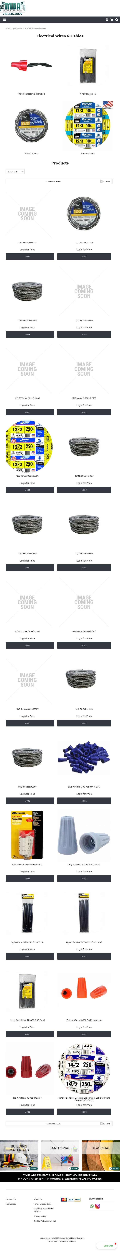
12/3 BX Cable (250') (27, 553)
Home (8, 28)
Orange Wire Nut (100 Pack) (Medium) (84, 1020)
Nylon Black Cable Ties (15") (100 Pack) (84, 942)
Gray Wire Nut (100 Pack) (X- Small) (84, 864)
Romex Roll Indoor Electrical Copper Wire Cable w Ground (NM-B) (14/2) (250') (84, 1099)
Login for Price (27, 249)
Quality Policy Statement (45, 1220)
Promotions (11, 1203)
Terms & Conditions (42, 1203)
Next (108, 181)
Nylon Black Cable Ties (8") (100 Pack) (27, 1020)
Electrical (17, 28)
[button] (106, 1245)
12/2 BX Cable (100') (27, 242)
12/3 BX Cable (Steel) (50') (84, 631)
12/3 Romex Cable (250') (27, 708)
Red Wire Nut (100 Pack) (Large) (27, 1097)
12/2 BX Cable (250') (27, 320)
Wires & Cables (31, 153)
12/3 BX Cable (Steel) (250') (27, 631)
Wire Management (88, 93)
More (27, 256)
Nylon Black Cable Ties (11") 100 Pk (27, 942)
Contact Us (11, 1199)
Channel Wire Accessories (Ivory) (27, 864)
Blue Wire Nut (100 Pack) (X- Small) (84, 786)
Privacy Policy (40, 1216)
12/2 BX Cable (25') (84, 242)
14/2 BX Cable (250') (27, 786)
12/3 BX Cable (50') (84, 553)
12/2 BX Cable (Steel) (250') (27, 398)
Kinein (73, 1241)
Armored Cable (88, 153)
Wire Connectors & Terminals (31, 93)
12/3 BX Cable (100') (84, 475)
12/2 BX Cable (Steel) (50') (84, 398)
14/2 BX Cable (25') (84, 708)
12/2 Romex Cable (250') (27, 475)
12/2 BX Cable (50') (84, 320)
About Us (38, 1199)
